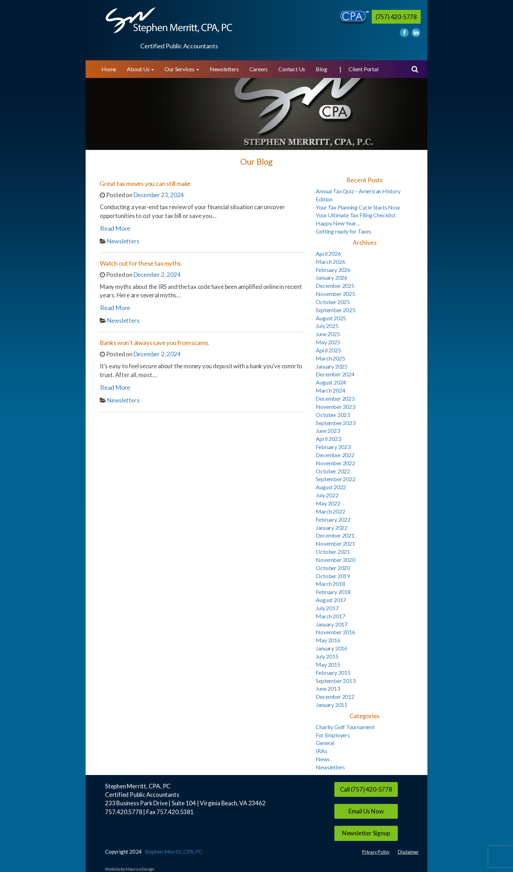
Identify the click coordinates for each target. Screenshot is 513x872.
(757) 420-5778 (396, 16)
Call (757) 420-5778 (366, 789)
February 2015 (333, 672)
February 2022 (333, 519)
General (325, 742)
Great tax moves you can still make (145, 183)
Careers (258, 69)
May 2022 (328, 503)
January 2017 (331, 624)
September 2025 (335, 310)
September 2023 (335, 422)
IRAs (321, 750)
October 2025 (333, 301)
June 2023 (328, 430)
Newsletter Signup (366, 833)
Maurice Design (140, 869)
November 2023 (335, 406)
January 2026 (331, 277)
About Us (140, 69)
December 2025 (335, 285)
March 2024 (330, 390)
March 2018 (330, 583)
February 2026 (333, 269)
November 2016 (335, 632)
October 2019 (333, 576)
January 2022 (331, 527)
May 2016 (328, 640)
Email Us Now (366, 811)
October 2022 (333, 471)
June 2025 (328, 334)
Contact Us (291, 69)
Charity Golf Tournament (345, 726)
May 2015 (328, 664)
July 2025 (327, 325)
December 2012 (335, 696)
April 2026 (328, 253)
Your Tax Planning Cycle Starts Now (358, 207)
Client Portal (363, 69)
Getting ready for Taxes (343, 231)
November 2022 (335, 463)
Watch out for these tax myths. (141, 263)
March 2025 (330, 358)
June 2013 (328, 688)
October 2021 (333, 551)
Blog (321, 69)
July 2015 (327, 656)
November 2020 (335, 559)
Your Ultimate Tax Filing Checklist (355, 215)
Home (108, 69)
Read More (115, 228)
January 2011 (331, 704)
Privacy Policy (376, 852)
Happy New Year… (338, 223)
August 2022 (331, 487)
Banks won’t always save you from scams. (154, 342)
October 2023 (333, 414)
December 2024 (335, 374)
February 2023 (333, 446)
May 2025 (328, 342)
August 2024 (331, 382)
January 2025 (331, 366)
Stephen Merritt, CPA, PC (173, 851)
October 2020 (333, 567)
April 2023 (328, 438)
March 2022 (330, 511)
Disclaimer (408, 852)
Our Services (182, 69)
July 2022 (327, 495)
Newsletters (224, 69)
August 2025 (331, 318)
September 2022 (335, 479)
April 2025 (328, 350)
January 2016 (331, 648)
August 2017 (331, 600)
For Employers (333, 735)
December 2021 (335, 535)
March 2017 (330, 616)
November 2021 (335, 543)
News (322, 759)
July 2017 (327, 608)
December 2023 (335, 398)
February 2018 (333, 591)
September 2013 (335, 680)
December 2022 (335, 455)
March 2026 (330, 261)
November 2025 (335, 293)
